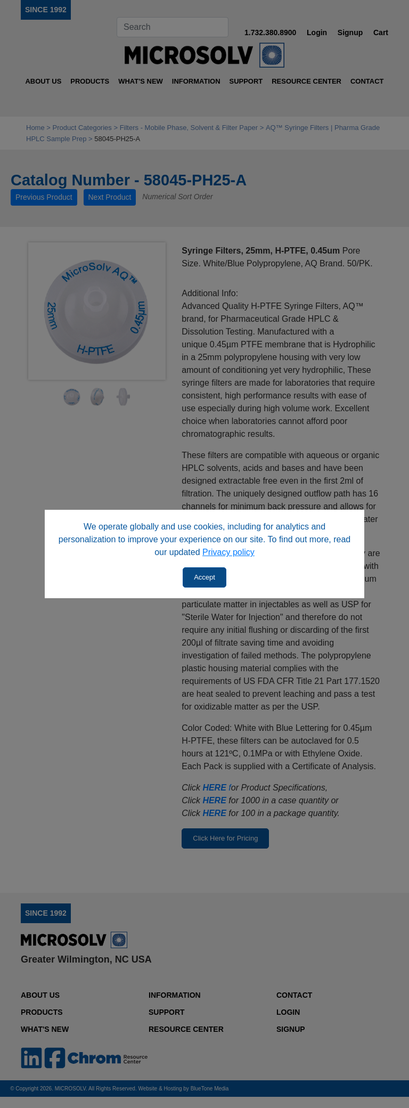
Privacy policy (228, 552)
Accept (204, 577)
